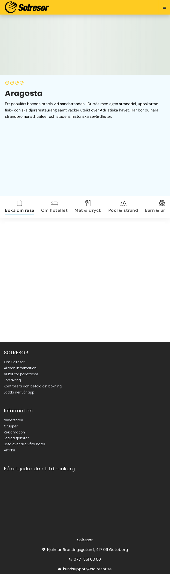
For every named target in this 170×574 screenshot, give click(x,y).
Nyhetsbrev (13, 420)
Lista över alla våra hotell (24, 444)
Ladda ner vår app (19, 392)
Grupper (11, 426)
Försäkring (12, 380)
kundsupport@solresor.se (85, 569)
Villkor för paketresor (21, 374)
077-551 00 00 (85, 559)
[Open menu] (162, 7)
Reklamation (14, 432)
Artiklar (9, 450)
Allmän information (20, 368)
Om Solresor (14, 362)
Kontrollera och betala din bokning (33, 386)
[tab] (22, 207)
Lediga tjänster (16, 438)
